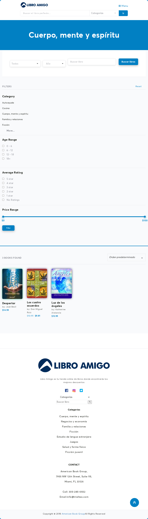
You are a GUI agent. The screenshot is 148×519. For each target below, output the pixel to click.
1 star (10, 196)
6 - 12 (10, 150)
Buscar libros (128, 61)
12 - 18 (10, 154)
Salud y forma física (74, 446)
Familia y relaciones (74, 426)
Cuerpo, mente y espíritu (74, 416)
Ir (123, 13)
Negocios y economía (74, 421)
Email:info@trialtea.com (74, 496)
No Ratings (13, 200)
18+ (8, 159)
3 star (10, 187)
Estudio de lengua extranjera (74, 436)
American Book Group (73, 514)
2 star (10, 191)
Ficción (74, 431)
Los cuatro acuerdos (34, 304)
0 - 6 (9, 146)
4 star (10, 183)
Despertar (8, 303)
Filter (8, 228)
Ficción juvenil (74, 451)
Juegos (74, 441)
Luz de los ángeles (58, 304)
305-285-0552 (77, 491)
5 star (10, 179)
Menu (123, 6)
